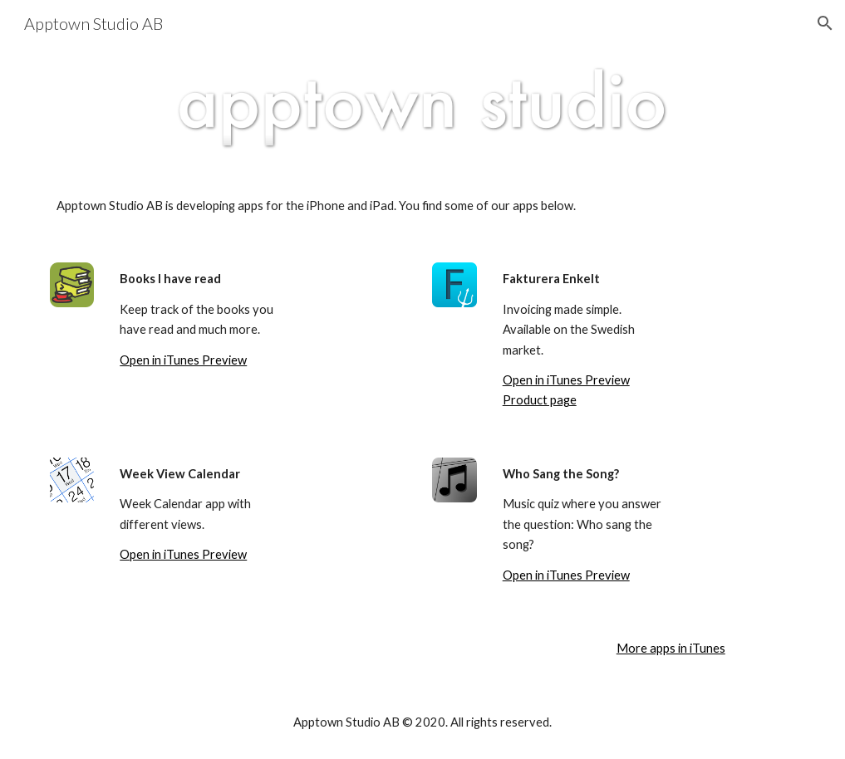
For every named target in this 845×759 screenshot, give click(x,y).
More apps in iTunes (671, 648)
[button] (825, 23)
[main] (423, 206)
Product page (540, 400)
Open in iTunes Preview (183, 360)
